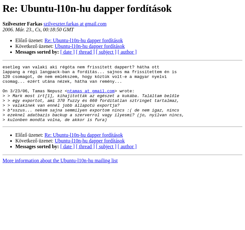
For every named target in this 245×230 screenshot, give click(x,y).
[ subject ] (106, 52)
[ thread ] (85, 52)
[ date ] (67, 52)
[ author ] (127, 52)
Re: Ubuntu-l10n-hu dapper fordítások (84, 40)
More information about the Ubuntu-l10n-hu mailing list (60, 172)
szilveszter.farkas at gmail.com (75, 24)
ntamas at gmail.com (91, 96)
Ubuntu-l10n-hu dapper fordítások (90, 46)
